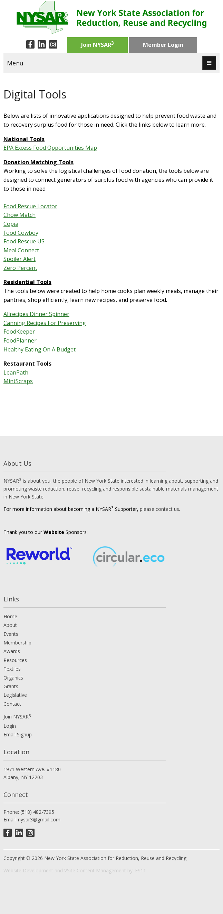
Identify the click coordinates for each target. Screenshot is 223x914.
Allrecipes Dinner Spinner (36, 314)
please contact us (159, 509)
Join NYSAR (97, 44)
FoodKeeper (19, 331)
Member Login (163, 45)
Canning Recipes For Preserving (44, 323)
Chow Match (19, 215)
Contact (12, 704)
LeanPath (15, 372)
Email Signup (17, 734)
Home (10, 616)
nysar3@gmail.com (39, 819)
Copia (10, 224)
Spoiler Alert (19, 259)
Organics (13, 677)
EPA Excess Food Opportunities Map (50, 147)
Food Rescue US (24, 241)
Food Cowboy (20, 233)
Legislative (15, 695)
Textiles (12, 668)
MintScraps (18, 381)
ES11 (140, 870)
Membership (17, 642)
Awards (11, 651)
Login (9, 726)
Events (10, 634)
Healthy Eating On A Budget (39, 349)
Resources (15, 660)
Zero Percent (20, 268)
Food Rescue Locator (30, 206)
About (10, 625)
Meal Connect (21, 250)
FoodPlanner (20, 340)
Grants (10, 686)
